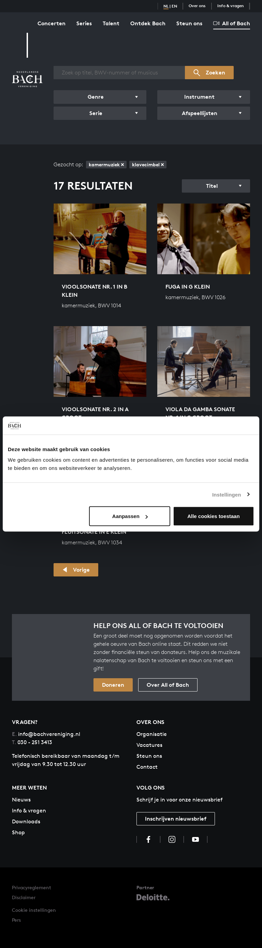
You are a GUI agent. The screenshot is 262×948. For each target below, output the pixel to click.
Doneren (113, 684)
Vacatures (149, 745)
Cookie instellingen (34, 910)
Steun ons (189, 23)
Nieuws (21, 799)
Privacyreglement (31, 887)
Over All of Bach (168, 684)
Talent (111, 23)
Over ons (197, 5)
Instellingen (226, 494)
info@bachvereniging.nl (46, 734)
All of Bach (231, 23)
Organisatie (151, 734)
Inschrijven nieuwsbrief (175, 818)
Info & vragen (230, 5)
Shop (18, 832)
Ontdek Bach (147, 23)
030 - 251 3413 (32, 742)
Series (84, 23)
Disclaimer (23, 897)
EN (174, 6)
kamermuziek (106, 164)
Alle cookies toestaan (213, 516)
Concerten (52, 23)
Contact (147, 767)
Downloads (26, 821)
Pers (16, 920)
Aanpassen (130, 516)
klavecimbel (148, 164)
